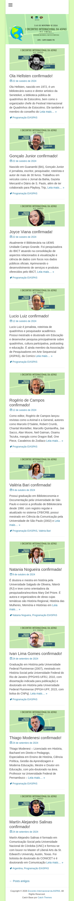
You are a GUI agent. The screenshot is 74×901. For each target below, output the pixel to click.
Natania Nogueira (22, 615)
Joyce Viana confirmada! (31, 232)
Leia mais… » (48, 111)
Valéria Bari (45, 530)
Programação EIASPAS (25, 117)
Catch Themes (45, 897)
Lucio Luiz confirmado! (29, 316)
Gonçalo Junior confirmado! (33, 156)
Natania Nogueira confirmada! (35, 569)
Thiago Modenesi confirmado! (35, 738)
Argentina (18, 868)
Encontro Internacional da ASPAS (44, 891)
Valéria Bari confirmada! (30, 485)
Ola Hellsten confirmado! (31, 76)
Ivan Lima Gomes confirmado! (35, 653)
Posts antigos (19, 881)
